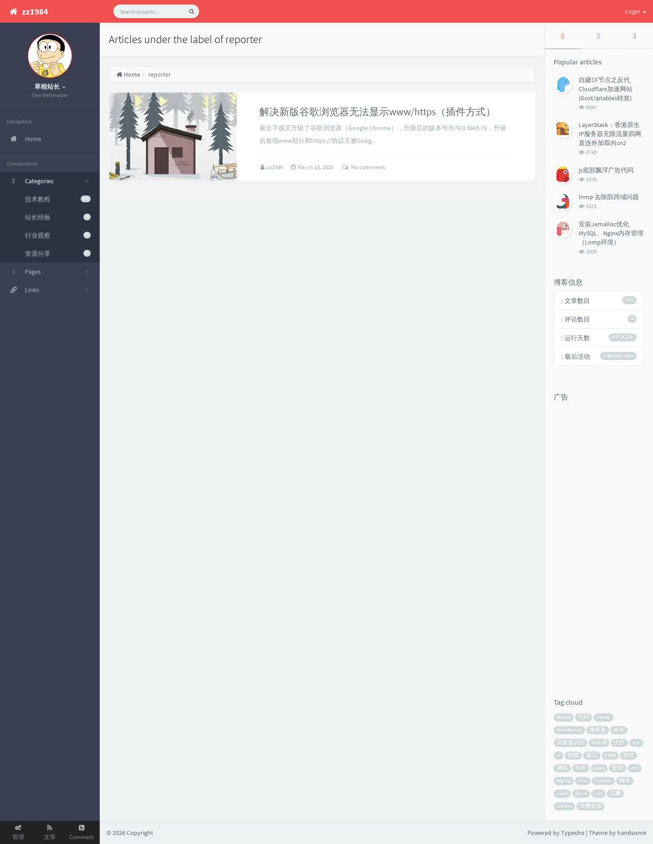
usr (636, 742)
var (598, 793)
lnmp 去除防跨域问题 (609, 197)
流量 (615, 793)
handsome (631, 833)
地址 (628, 755)
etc (634, 768)
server (564, 806)
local (581, 793)
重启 (591, 755)
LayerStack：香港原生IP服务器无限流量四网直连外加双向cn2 (610, 134)
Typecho (573, 833)
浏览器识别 (570, 742)
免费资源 (590, 806)
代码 (583, 717)
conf (562, 793)
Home (128, 74)
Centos (603, 780)
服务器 (598, 730)
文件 (619, 742)
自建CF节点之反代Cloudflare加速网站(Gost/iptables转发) (606, 89)
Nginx (563, 717)
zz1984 (275, 167)
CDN (610, 755)
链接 (573, 755)
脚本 (624, 780)
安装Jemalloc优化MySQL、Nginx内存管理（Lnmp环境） (611, 233)
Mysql (563, 780)
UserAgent (569, 730)
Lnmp (603, 717)
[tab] (563, 36)
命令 (619, 730)
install (599, 742)
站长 (580, 768)
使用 (617, 768)
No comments (363, 167)
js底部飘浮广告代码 (606, 170)
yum (599, 768)
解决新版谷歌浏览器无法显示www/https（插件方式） (377, 111)
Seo (582, 780)
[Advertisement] (590, 542)
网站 (562, 768)
